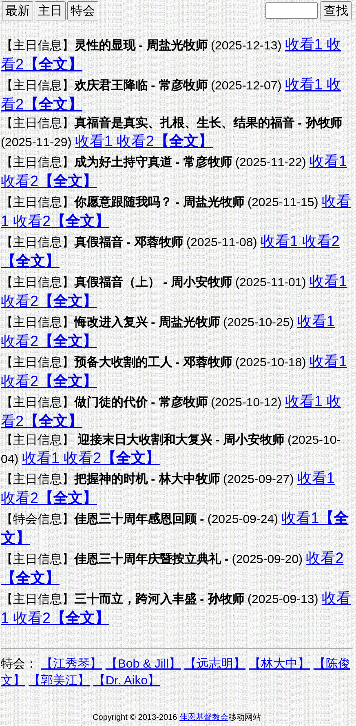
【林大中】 (279, 663)
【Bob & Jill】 (143, 663)
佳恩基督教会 (203, 717)
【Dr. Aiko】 (126, 680)
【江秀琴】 (71, 663)
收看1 (304, 44)
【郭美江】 (59, 680)
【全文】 (53, 64)
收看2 (133, 141)
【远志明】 (214, 663)
